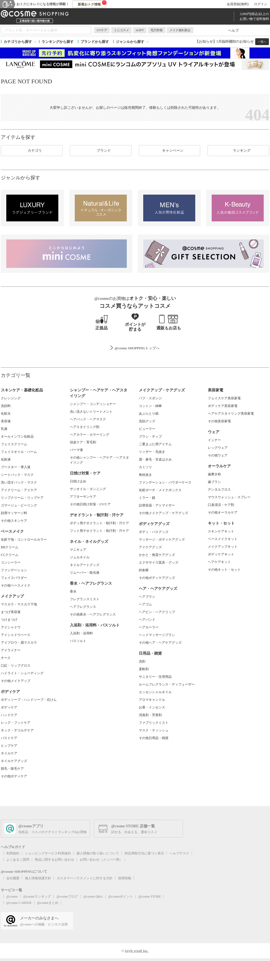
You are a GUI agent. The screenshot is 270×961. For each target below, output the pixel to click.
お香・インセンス (152, 707)
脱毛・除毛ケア (12, 768)
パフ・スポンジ (150, 398)
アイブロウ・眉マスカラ (19, 642)
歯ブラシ (214, 482)
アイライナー (11, 650)
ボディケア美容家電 (222, 406)
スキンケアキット (221, 531)
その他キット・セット (224, 570)
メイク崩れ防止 (180, 30)
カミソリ (145, 467)
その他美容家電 (219, 421)
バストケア (9, 738)
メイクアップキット (222, 547)
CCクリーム (9, 555)
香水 (73, 591)
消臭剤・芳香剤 (150, 715)
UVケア (102, 30)
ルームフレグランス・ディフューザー (167, 684)
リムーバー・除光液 (84, 573)
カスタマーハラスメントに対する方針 (85, 878)
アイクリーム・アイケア (19, 490)
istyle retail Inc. (136, 951)
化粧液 (6, 459)
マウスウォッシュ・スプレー (229, 497)
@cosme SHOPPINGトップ (135, 348)
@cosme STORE (149, 896)
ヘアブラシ (147, 597)
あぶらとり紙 (149, 413)
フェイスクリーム (14, 444)
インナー (214, 440)
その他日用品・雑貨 (153, 738)
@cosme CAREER (18, 903)
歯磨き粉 (214, 474)
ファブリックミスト (153, 723)
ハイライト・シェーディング (22, 673)
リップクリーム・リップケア (22, 498)
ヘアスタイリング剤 (84, 427)
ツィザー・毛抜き (152, 452)
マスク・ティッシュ (153, 730)
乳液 (4, 429)
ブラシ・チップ (150, 436)
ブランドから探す (95, 42)
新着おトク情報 (92, 3)
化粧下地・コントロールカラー (24, 539)
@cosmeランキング (37, 896)
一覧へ (262, 41)
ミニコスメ (121, 30)
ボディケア (9, 707)
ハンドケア (9, 715)
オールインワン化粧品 (17, 436)
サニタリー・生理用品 (155, 677)
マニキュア (78, 550)
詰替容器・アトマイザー (157, 505)
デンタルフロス (219, 489)
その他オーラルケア (222, 512)
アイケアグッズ (150, 547)
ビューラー (147, 429)
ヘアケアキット (219, 562)
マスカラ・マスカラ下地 (19, 604)
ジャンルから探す (130, 42)
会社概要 (12, 878)
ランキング (238, 150)
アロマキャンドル (152, 700)
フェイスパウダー (14, 578)
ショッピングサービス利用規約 (48, 853)
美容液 (6, 421)
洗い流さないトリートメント (91, 412)
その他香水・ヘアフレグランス (93, 614)
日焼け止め (78, 481)
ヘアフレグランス (83, 607)
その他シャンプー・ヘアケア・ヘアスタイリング (99, 460)
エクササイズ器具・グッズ (158, 562)
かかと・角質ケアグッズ (157, 555)
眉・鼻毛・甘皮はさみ (155, 459)
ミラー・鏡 (147, 498)
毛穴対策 (157, 30)
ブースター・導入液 (15, 467)
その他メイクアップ (15, 681)
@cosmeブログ (67, 896)
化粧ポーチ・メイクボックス (160, 490)
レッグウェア (218, 448)
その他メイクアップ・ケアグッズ (163, 513)
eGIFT (140, 30)
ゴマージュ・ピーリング (19, 505)
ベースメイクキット (222, 539)
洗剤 (142, 661)
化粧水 (6, 413)
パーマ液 (76, 450)
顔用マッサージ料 (14, 513)
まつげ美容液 (11, 612)
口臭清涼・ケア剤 (221, 505)
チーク (6, 658)
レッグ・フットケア (15, 723)
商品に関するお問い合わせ (54, 860)
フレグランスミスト (84, 599)
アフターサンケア (83, 497)
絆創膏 (144, 570)
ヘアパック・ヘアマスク (88, 419)
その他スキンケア (14, 521)
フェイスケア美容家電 (224, 398)
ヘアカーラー (149, 627)
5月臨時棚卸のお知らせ (235, 41)
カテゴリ (31, 150)
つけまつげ (9, 620)
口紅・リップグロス (15, 665)
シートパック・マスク (17, 475)
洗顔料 (6, 406)
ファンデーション (14, 570)
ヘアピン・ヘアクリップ (157, 612)
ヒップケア (9, 746)
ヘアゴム (145, 604)
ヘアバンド (147, 620)
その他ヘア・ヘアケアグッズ (160, 642)
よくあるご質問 (17, 860)
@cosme (12, 896)
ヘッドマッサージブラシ (157, 635)
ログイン (260, 4)
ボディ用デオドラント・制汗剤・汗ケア (99, 523)
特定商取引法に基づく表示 (144, 853)
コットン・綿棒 (150, 406)
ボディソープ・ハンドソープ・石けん (29, 700)
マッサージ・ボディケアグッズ (162, 539)
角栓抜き (145, 475)
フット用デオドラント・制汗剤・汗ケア (99, 531)
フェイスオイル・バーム (19, 452)
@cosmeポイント (120, 896)
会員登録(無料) (238, 4)
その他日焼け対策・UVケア (90, 504)
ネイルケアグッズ (14, 761)
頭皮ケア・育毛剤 (83, 442)
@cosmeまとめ (47, 903)
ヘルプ (233, 30)
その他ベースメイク (15, 585)
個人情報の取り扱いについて (97, 853)
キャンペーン (169, 150)
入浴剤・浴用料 (81, 633)
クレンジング (11, 398)
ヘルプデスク (179, 853)
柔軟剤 (144, 669)
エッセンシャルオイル (155, 692)
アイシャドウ (11, 627)
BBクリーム (9, 547)
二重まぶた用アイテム (155, 444)
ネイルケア (9, 753)
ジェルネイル (80, 557)
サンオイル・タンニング (88, 489)
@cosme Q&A (93, 896)
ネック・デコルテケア (17, 730)
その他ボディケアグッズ (157, 578)
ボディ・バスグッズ (153, 532)
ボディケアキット (221, 554)
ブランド (100, 150)
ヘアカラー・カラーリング (89, 434)
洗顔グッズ (147, 421)
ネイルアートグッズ (84, 565)
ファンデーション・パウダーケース (165, 482)
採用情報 (124, 878)
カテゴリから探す (18, 42)
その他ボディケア (14, 776)
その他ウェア (218, 455)
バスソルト (78, 641)
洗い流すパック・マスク (19, 482)
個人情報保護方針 (38, 878)
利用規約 (12, 853)
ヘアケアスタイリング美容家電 (231, 413)
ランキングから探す (58, 42)
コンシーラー (11, 562)
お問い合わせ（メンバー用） (101, 860)
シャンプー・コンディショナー (93, 404)
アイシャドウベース (15, 635)
